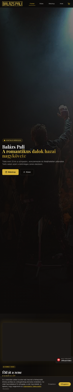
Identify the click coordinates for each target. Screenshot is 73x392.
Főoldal (32, 3)
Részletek (6, 388)
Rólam (41, 3)
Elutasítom (52, 384)
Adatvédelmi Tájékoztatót (32, 386)
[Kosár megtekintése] (69, 4)
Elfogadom (64, 384)
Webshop (52, 3)
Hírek (61, 3)
